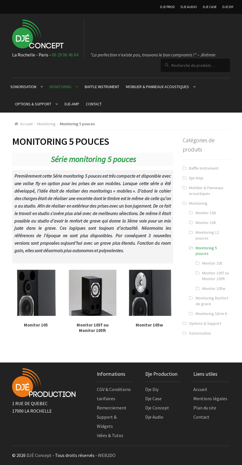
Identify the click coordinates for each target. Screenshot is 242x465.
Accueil (26, 123)
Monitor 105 (212, 263)
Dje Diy (151, 389)
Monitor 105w (213, 288)
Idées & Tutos (110, 435)
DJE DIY (227, 7)
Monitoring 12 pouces (207, 235)
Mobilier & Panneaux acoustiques (157, 86)
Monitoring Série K (211, 313)
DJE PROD (167, 7)
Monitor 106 (206, 212)
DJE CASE (210, 7)
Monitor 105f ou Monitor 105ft (215, 275)
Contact (94, 104)
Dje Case (153, 398)
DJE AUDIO (189, 7)
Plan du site (204, 408)
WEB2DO (107, 455)
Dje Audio (154, 417)
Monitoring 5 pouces (206, 250)
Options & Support (33, 104)
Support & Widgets (107, 421)
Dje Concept (157, 408)
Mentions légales (210, 398)
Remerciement (111, 408)
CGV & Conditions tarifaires (114, 393)
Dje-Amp (72, 104)
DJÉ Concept (39, 455)
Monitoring (60, 86)
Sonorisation (23, 86)
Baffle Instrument (102, 86)
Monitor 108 (206, 222)
